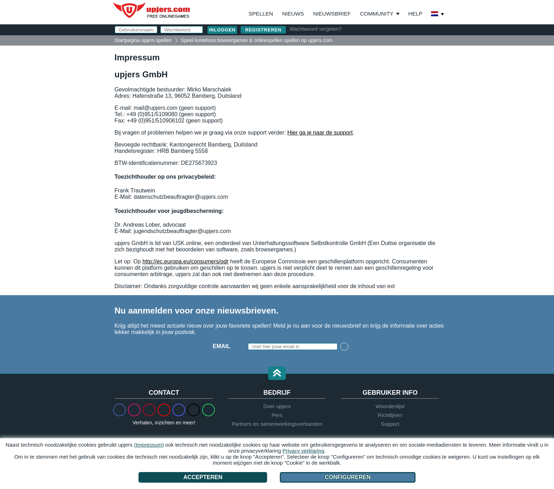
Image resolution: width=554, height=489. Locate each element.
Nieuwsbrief (332, 14)
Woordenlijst (390, 406)
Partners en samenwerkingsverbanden (277, 424)
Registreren (263, 29)
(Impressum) (149, 445)
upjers (152, 10)
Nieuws (293, 14)
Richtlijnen (390, 415)
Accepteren (202, 477)
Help (415, 14)
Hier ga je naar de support (320, 133)
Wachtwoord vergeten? (315, 29)
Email (221, 346)
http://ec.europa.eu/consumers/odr (185, 261)
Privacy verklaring (303, 451)
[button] (277, 374)
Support (390, 424)
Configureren (348, 477)
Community (377, 14)
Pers (277, 415)
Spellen (261, 14)
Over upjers (277, 406)
